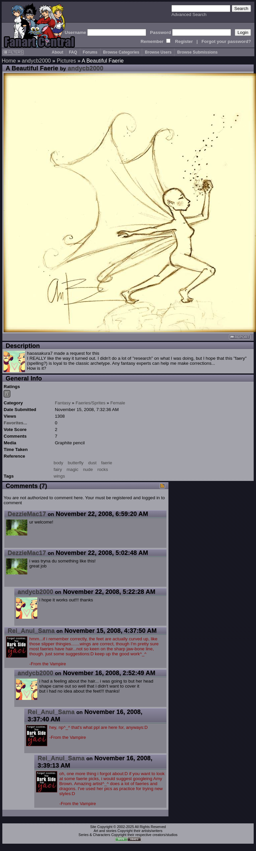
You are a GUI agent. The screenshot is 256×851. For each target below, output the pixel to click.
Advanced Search (188, 14)
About (57, 52)
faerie (106, 462)
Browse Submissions (197, 52)
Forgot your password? (226, 41)
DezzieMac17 (27, 513)
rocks (103, 469)
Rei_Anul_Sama (31, 630)
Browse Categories (121, 52)
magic (73, 469)
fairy (58, 469)
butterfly (76, 462)
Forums (90, 52)
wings (59, 476)
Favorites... (15, 422)
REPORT (239, 337)
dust (92, 462)
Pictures (66, 61)
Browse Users (158, 52)
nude (88, 469)
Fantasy (63, 402)
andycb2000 (36, 61)
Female (117, 402)
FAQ (73, 52)
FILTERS (13, 52)
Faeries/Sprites (91, 402)
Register (184, 41)
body (58, 462)
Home (9, 61)
